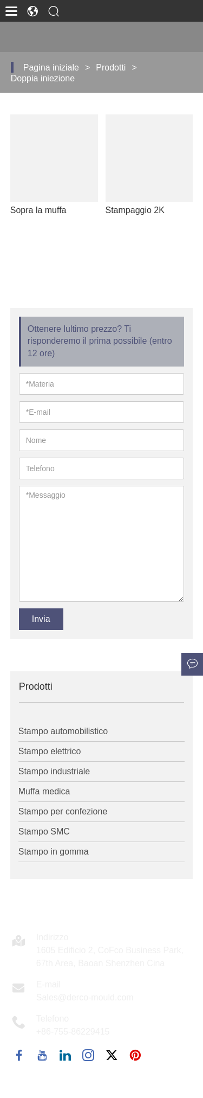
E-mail (48, 984)
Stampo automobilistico (63, 731)
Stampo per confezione (63, 811)
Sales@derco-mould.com (85, 997)
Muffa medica (44, 791)
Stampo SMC (44, 831)
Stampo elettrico (49, 751)
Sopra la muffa (38, 210)
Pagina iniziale (51, 67)
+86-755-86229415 (73, 1031)
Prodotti (111, 67)
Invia (41, 619)
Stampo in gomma (53, 851)
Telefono (52, 1018)
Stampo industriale (54, 771)
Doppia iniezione (43, 78)
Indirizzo (52, 937)
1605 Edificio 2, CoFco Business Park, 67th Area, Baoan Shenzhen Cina (110, 957)
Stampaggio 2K (135, 210)
